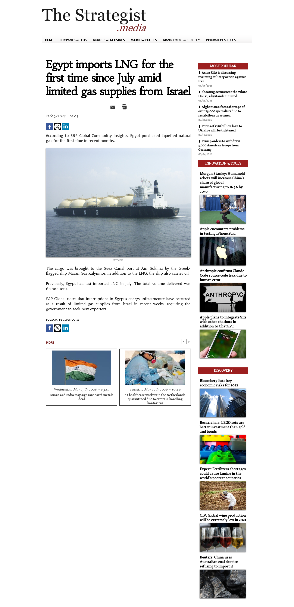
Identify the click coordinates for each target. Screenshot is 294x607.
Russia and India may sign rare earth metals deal (81, 397)
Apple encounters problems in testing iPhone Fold (221, 226)
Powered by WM (88, 597)
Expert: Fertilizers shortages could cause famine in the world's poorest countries (220, 461)
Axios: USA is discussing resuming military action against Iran (218, 77)
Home (49, 40)
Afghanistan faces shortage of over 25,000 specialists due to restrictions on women (223, 115)
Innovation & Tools (221, 40)
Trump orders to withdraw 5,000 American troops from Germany (220, 149)
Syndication (68, 597)
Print (129, 106)
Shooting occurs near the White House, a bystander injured (219, 96)
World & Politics (144, 40)
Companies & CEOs (73, 40)
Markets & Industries (109, 40)
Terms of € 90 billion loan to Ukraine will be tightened (222, 132)
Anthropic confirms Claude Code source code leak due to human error (220, 270)
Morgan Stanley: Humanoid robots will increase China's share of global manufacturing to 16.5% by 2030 (222, 181)
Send (108, 106)
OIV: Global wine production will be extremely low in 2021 (221, 504)
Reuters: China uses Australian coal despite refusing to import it (222, 547)
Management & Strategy (181, 40)
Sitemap (49, 597)
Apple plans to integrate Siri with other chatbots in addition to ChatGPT (222, 315)
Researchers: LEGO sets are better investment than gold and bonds (220, 416)
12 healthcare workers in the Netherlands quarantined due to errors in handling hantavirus (155, 398)
